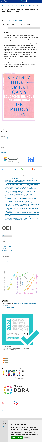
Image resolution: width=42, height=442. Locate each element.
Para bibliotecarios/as (6, 263)
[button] (4, 169)
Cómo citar (18, 28)
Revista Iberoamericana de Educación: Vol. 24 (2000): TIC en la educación (20, 188)
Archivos (8, 5)
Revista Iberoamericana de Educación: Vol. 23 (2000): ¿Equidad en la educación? (20, 192)
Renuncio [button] (20, 437)
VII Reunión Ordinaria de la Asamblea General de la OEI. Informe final (23, 183)
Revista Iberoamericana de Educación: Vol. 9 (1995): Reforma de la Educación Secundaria (22, 219)
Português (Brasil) (6, 246)
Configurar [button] (26, 437)
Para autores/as (5, 261)
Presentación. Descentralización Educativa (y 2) (18, 194)
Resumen (5, 28)
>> (9, 222)
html (10, 124)
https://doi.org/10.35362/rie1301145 (13, 20)
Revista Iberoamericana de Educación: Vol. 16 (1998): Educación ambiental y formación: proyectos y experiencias (22, 210)
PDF (4, 124)
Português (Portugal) (7, 250)
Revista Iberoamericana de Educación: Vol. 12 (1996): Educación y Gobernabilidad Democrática (22, 204)
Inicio (3, 5)
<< (2, 222)
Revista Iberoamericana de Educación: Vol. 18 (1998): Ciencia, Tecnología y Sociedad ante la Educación (21, 200)
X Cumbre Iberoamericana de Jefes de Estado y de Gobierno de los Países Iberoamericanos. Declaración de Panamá (21, 186)
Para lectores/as (5, 259)
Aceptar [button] (14, 437)
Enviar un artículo (7, 235)
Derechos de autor (6, 309)
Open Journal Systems (7, 410)
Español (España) (6, 244)
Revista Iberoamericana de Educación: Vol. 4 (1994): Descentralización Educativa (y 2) (22, 196)
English (4, 248)
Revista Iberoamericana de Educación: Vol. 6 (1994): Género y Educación (23, 184)
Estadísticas (12, 28)
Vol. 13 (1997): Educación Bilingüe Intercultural (21, 5)
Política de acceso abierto (8, 307)
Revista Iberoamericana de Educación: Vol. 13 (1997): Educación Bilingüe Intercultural (21, 181)
